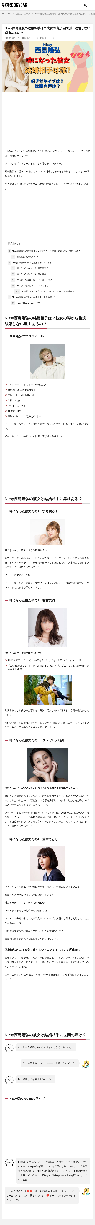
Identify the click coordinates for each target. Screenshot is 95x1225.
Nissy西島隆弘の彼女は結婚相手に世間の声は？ (32, 297)
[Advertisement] (47, 121)
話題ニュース (48, 38)
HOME (8, 13)
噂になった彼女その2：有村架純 (28, 274)
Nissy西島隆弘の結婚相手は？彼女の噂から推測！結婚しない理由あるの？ (44, 251)
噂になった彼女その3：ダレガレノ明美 (31, 280)
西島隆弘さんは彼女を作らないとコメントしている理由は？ (45, 291)
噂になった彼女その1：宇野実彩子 (29, 268)
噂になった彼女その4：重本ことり (29, 286)
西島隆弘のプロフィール (25, 257)
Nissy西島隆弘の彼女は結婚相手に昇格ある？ (31, 263)
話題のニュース (23, 13)
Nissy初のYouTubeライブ (25, 303)
